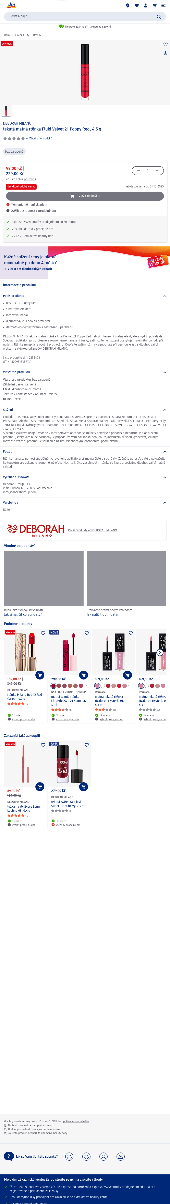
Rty (27, 35)
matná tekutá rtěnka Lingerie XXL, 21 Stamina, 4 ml (68, 701)
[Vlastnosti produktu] (85, 372)
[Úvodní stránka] (11, 5)
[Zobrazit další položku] (159, 652)
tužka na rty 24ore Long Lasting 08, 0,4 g (23, 808)
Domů (7, 35)
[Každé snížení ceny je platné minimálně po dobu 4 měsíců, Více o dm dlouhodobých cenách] (85, 262)
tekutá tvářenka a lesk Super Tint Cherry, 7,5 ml (68, 804)
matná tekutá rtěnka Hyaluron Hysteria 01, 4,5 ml (109, 701)
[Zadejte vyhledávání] (159, 16)
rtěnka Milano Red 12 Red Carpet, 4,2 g (24, 697)
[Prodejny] (127, 5)
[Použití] (85, 452)
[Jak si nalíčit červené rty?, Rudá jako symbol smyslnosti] (44, 584)
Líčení (18, 35)
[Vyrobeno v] (85, 503)
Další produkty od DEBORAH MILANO (62, 530)
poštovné (30, 179)
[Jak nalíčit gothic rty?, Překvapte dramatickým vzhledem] (126, 584)
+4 (85, 685)
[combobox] (85, 16)
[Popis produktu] (85, 296)
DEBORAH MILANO (17, 123)
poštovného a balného (76, 1121)
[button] (163, 5)
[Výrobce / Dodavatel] (85, 477)
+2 (129, 685)
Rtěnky (37, 35)
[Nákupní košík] (154, 5)
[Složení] (85, 410)
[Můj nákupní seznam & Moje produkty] (136, 5)
